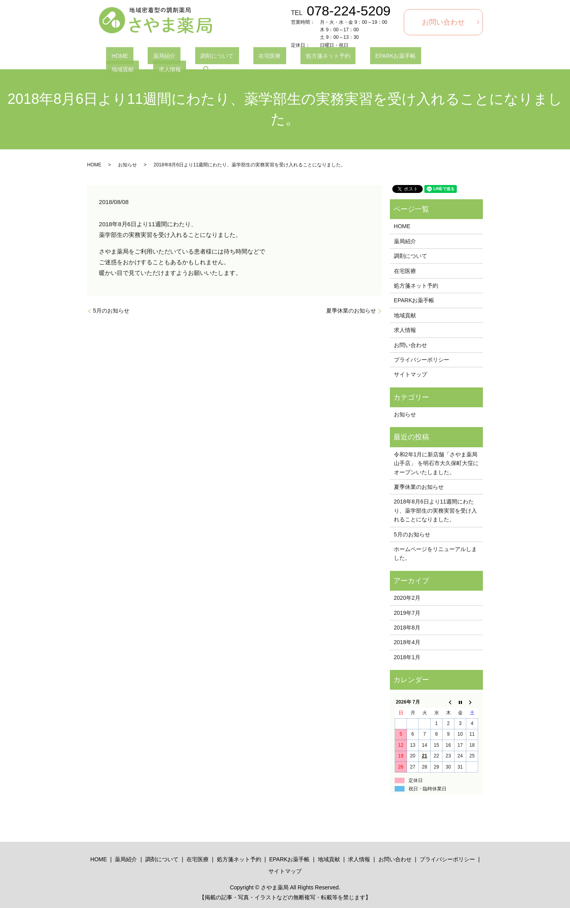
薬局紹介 (148, 57)
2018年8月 (407, 627)
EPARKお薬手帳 (337, 57)
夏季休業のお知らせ (351, 310)
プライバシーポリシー (421, 360)
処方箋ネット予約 (280, 57)
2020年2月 (407, 598)
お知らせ (127, 165)
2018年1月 (407, 657)
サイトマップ (410, 374)
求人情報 (419, 57)
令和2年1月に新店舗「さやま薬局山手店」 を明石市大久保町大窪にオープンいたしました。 (436, 463)
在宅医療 (232, 57)
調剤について (190, 57)
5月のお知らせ (111, 310)
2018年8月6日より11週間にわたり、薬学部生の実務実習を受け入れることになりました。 (435, 510)
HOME (114, 57)
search (451, 57)
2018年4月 (407, 642)
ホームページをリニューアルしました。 (435, 553)
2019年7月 (407, 613)
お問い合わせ (443, 22)
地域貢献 (383, 57)
